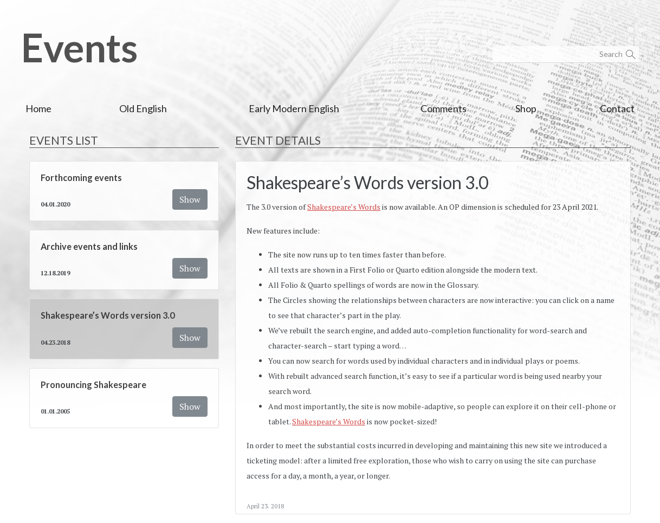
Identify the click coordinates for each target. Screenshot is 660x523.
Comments (443, 108)
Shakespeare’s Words (343, 207)
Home (38, 108)
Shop (525, 108)
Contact (617, 108)
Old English (143, 108)
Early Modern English (294, 108)
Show (189, 199)
